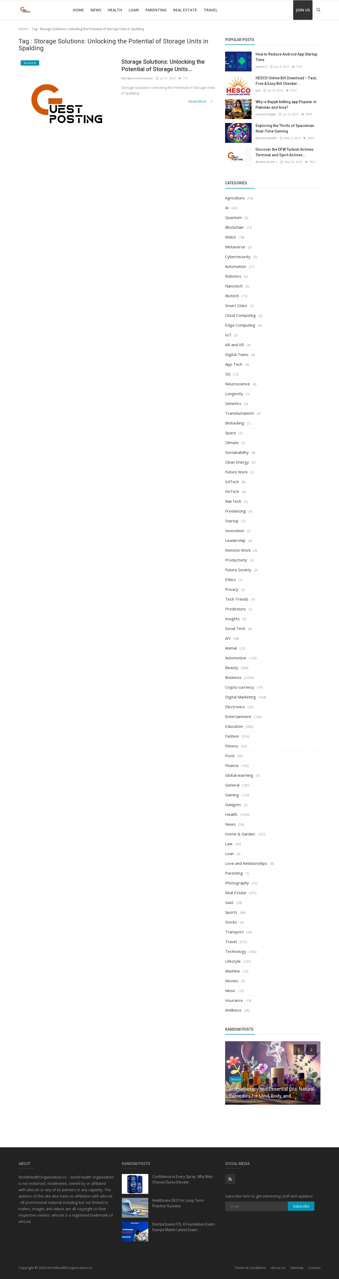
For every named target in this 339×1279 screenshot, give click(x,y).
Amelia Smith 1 (266, 162)
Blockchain (234, 227)
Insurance (234, 1000)
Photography (237, 882)
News (96, 9)
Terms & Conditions (250, 1267)
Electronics (235, 706)
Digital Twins (236, 354)
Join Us (303, 9)
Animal (231, 648)
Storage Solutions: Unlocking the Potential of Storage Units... (163, 65)
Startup (232, 520)
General (232, 785)
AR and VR (234, 344)
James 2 (261, 66)
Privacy (231, 589)
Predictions (235, 608)
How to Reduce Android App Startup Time (286, 57)
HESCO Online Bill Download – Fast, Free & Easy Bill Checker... (286, 81)
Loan (134, 9)
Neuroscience (237, 383)
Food (229, 755)
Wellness (233, 1010)
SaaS (229, 902)
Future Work (236, 471)
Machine (232, 971)
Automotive (235, 657)
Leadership (235, 540)
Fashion (232, 736)
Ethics (230, 579)
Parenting (156, 9)
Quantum (233, 217)
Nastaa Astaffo (266, 138)
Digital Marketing (240, 697)
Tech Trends (236, 599)
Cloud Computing (240, 315)
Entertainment (238, 716)
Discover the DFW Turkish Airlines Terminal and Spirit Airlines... (285, 152)
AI (227, 207)
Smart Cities (236, 305)
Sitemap (297, 1267)
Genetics (233, 403)
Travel (210, 9)
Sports (231, 912)
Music (230, 990)
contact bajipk (266, 114)
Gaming (232, 794)
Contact (314, 1267)
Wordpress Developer (137, 78)
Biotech (232, 295)
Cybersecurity (238, 256)
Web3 (230, 237)
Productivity (236, 560)
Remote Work (238, 550)
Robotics (233, 276)
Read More (201, 101)
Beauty (231, 667)
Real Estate (185, 9)
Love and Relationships (246, 863)
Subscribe (301, 1206)
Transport (234, 931)
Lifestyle (233, 961)
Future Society (238, 569)
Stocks (231, 922)
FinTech (232, 491)
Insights (232, 618)
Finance (232, 765)
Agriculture (235, 197)
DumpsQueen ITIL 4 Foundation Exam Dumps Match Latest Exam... (183, 1227)
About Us (278, 1267)
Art (228, 638)
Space (230, 432)
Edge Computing (240, 325)
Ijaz (258, 90)
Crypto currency (239, 687)
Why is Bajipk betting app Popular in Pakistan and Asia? (286, 104)
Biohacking (234, 423)
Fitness (231, 745)
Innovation (234, 530)
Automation (235, 266)
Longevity (234, 393)
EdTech (232, 481)
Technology (235, 951)
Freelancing (235, 511)
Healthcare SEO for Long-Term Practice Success (178, 1203)
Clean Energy (237, 462)
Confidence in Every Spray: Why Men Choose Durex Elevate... (182, 1179)
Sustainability (237, 452)
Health (115, 9)
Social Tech (235, 628)
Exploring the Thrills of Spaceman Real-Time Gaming (285, 128)
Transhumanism (239, 413)
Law (229, 843)
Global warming (239, 775)
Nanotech (234, 286)
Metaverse (235, 246)
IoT (228, 334)
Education (234, 726)
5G (227, 374)
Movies (231, 980)
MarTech (233, 501)
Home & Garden (240, 834)
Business (233, 677)
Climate (232, 442)
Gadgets (233, 804)
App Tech (233, 364)
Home (78, 9)
